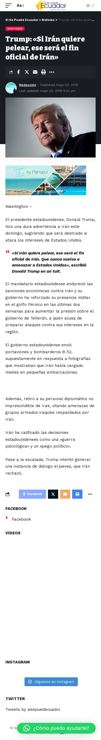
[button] (56, 728)
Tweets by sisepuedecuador (33, 709)
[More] (51, 72)
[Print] (43, 72)
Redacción (27, 85)
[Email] (35, 72)
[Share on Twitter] (26, 72)
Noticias (15, 28)
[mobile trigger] (10, 5)
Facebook (21, 519)
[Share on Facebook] (18, 72)
